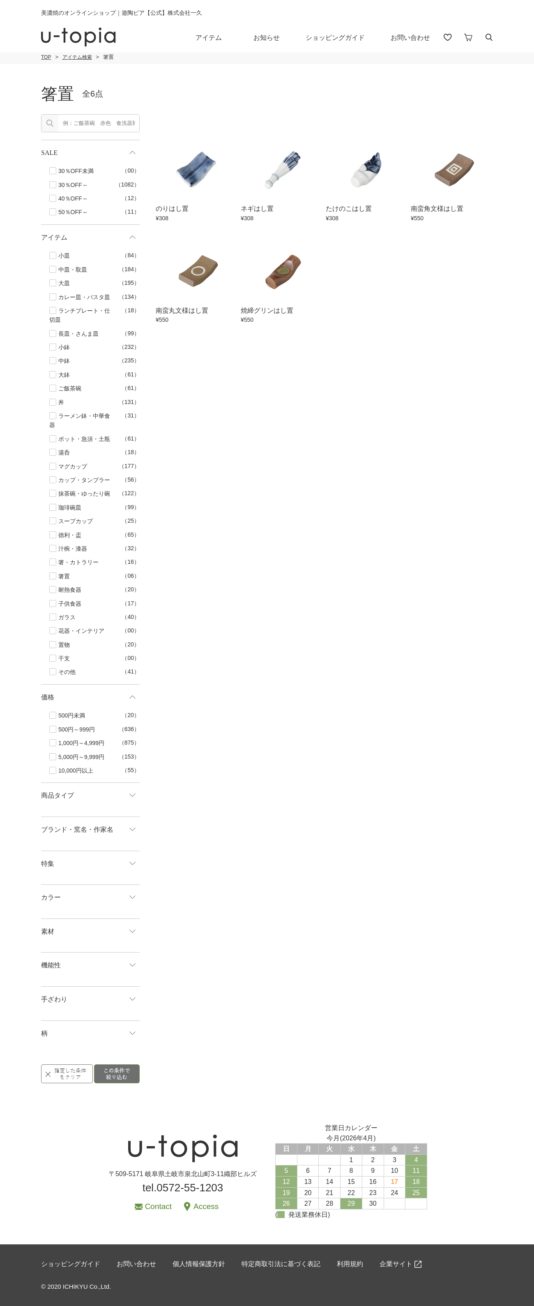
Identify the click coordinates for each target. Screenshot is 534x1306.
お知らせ (266, 37)
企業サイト (396, 1263)
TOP (46, 57)
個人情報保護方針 (199, 1263)
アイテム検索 (77, 57)
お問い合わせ (410, 37)
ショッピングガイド (335, 37)
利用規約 (350, 1263)
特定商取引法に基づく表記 (281, 1263)
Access (206, 1206)
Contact (158, 1206)
